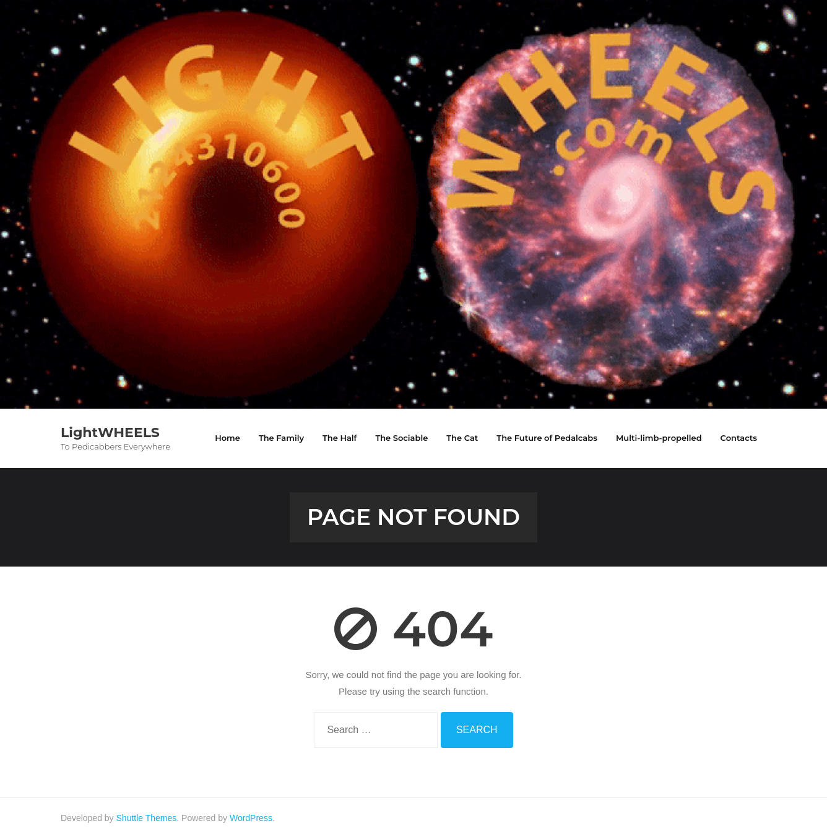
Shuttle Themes (146, 818)
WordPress (251, 818)
